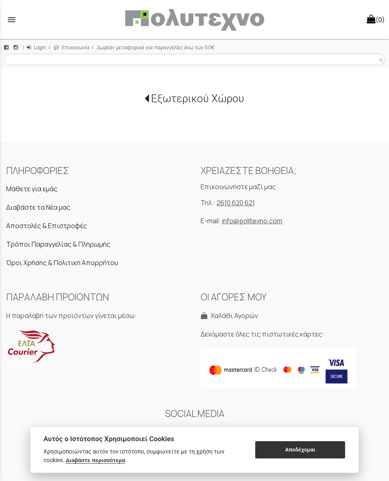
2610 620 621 (236, 202)
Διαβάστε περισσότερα (95, 460)
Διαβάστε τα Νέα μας (38, 207)
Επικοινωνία (71, 47)
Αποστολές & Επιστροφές (46, 225)
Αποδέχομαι (300, 450)
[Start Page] (194, 19)
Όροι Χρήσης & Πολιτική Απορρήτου (62, 262)
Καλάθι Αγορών (229, 315)
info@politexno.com (252, 220)
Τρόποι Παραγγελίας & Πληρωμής (58, 244)
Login (36, 47)
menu (11, 20)
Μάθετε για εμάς (31, 188)
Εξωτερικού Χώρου (197, 98)
